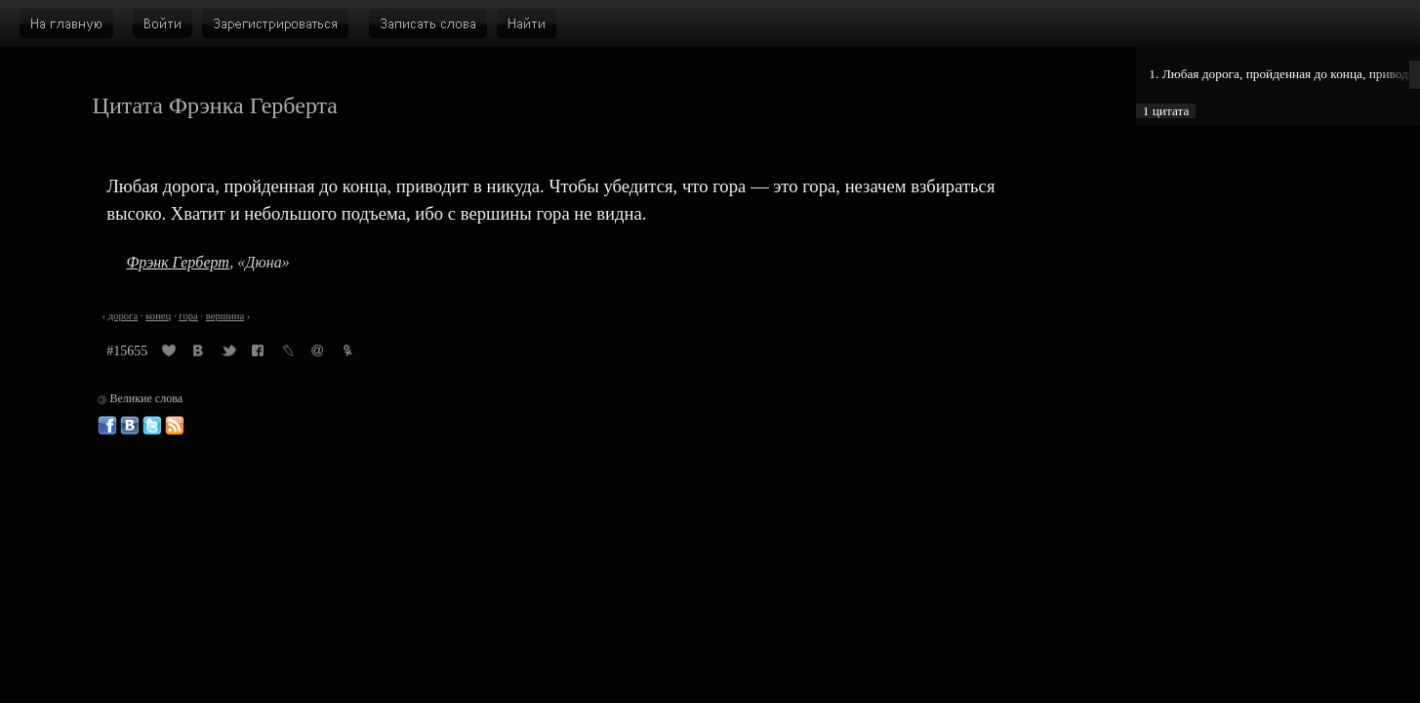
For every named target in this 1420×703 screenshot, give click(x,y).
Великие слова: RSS (174, 425)
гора (188, 315)
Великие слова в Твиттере (152, 425)
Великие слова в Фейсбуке (107, 425)
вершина (225, 315)
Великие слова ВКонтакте (130, 425)
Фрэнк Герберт (177, 262)
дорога (123, 315)
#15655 (126, 351)
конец (158, 315)
